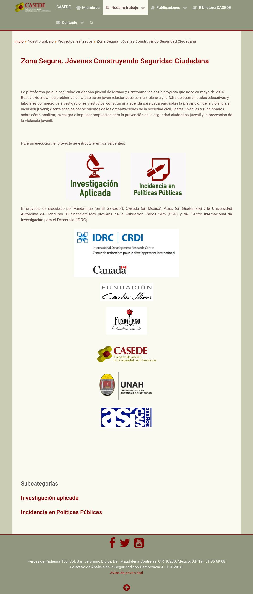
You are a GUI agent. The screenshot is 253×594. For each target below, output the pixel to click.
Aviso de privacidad (126, 572)
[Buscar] (92, 22)
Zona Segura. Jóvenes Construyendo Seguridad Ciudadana (115, 61)
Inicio (19, 41)
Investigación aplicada (50, 498)
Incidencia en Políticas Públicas (61, 512)
